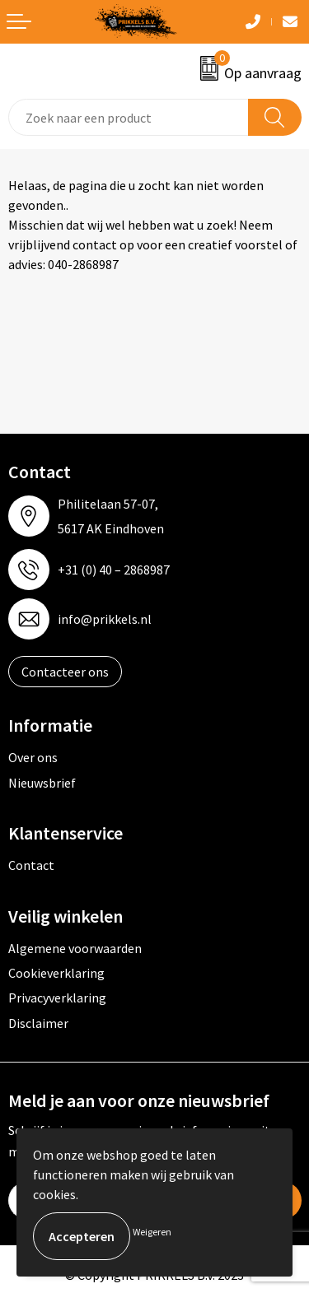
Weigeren (152, 1232)
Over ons (33, 757)
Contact (31, 865)
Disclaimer (38, 1023)
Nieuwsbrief (42, 782)
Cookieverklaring (56, 973)
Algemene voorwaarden (75, 948)
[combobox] (128, 117)
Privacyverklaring (57, 997)
